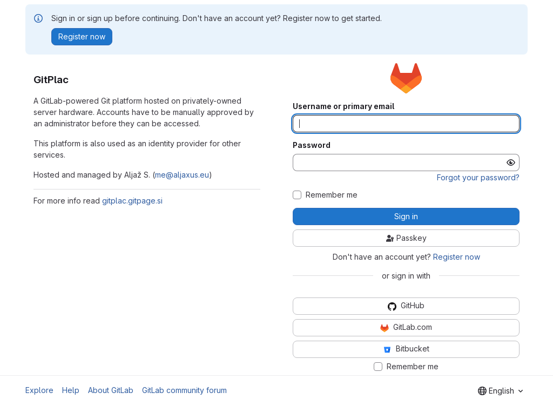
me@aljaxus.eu (182, 174)
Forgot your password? (478, 177)
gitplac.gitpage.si (132, 200)
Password (312, 145)
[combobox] (500, 390)
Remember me (332, 195)
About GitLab (110, 390)
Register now (456, 256)
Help (70, 390)
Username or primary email (343, 106)
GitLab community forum (184, 390)
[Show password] (511, 162)
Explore (39, 390)
